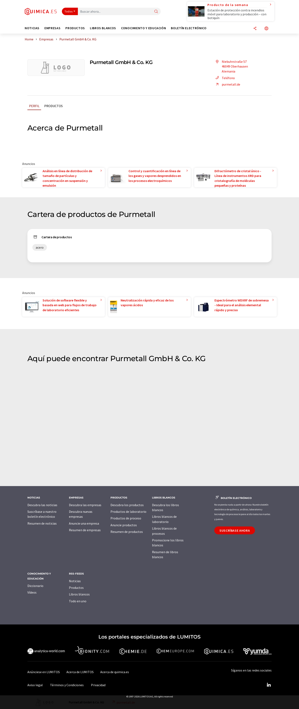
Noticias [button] (32, 28)
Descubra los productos (127, 505)
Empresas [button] (52, 28)
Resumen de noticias (42, 523)
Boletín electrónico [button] (188, 28)
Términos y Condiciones (67, 685)
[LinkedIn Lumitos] (269, 685)
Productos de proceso (125, 518)
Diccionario (35, 586)
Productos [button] (75, 28)
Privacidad (98, 685)
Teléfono (224, 78)
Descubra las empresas (85, 505)
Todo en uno (77, 601)
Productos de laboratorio (128, 511)
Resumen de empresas (85, 530)
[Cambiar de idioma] (266, 28)
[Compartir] (255, 28)
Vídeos (32, 592)
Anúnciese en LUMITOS (43, 672)
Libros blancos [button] (103, 28)
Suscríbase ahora (234, 530)
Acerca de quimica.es (114, 672)
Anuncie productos (123, 525)
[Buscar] (156, 11)
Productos (53, 106)
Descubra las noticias (42, 505)
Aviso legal (35, 685)
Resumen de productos (126, 532)
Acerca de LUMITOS (80, 672)
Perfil (34, 106)
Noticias (75, 581)
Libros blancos (79, 594)
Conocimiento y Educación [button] (143, 28)
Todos (69, 11)
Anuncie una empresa (84, 523)
